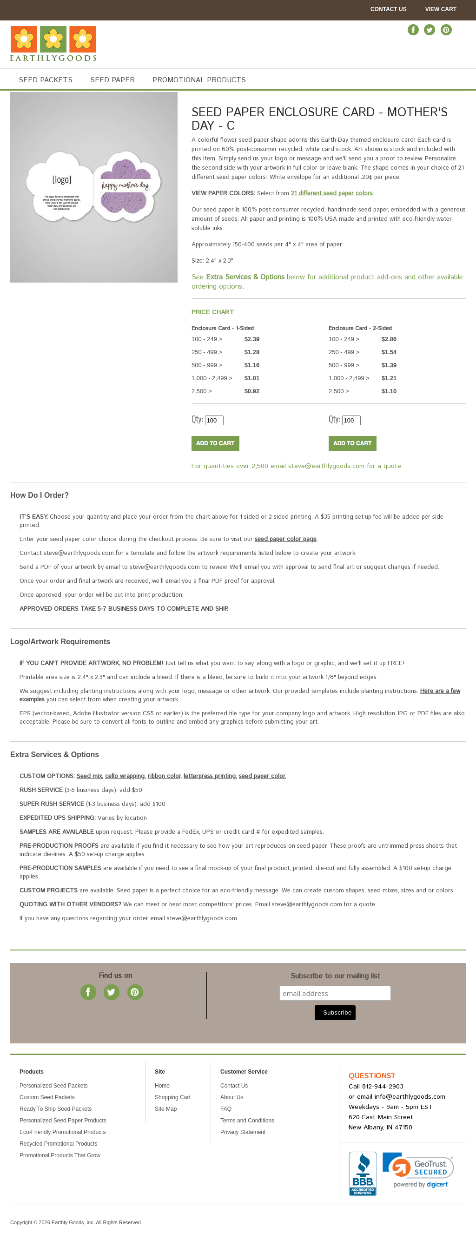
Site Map (166, 1109)
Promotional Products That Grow (60, 1155)
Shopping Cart (173, 1097)
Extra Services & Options (54, 755)
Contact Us (388, 9)
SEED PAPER (112, 80)
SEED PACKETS (46, 80)
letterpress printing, (210, 776)
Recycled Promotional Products (58, 1144)
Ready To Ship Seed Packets (56, 1109)
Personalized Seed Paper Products (63, 1120)
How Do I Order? (39, 495)
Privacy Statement (242, 1132)
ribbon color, (165, 776)
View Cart (440, 9)
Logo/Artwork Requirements (60, 642)
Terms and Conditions (247, 1120)
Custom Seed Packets (47, 1097)
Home (162, 1085)
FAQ (225, 1109)
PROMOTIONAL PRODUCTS (199, 80)
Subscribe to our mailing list (335, 979)
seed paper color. (262, 776)
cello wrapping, (125, 776)
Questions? (372, 1076)
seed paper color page (286, 539)
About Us (231, 1097)
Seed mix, (90, 776)
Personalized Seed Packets (54, 1085)
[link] (418, 1170)
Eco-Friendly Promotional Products (63, 1132)
